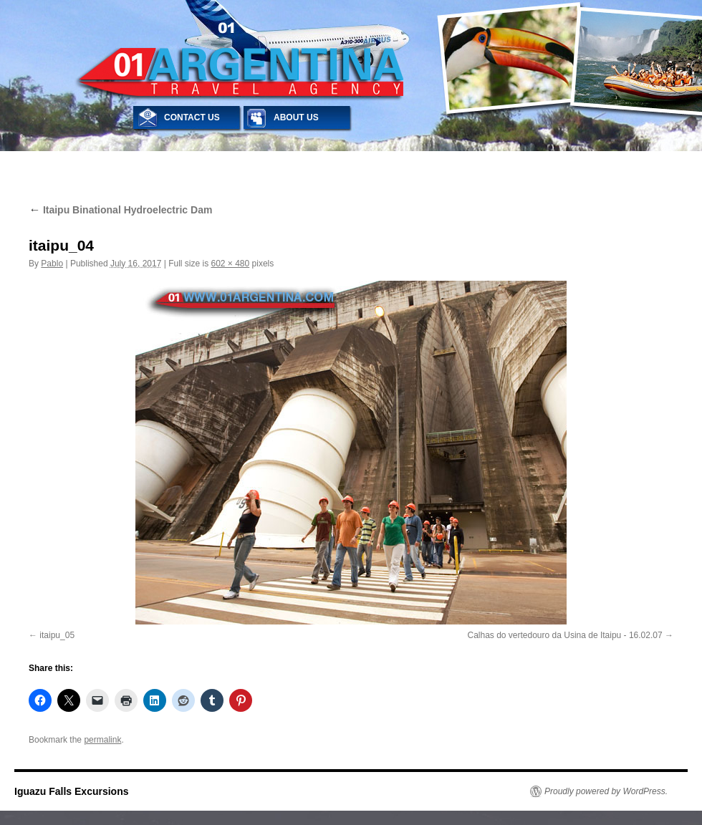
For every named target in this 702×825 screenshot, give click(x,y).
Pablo (52, 264)
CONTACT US (192, 117)
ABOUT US (296, 117)
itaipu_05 (56, 635)
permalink (102, 740)
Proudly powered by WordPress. (606, 791)
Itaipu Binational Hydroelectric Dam (120, 210)
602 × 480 (230, 264)
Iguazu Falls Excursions (71, 791)
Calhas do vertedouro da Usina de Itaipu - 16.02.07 (564, 635)
